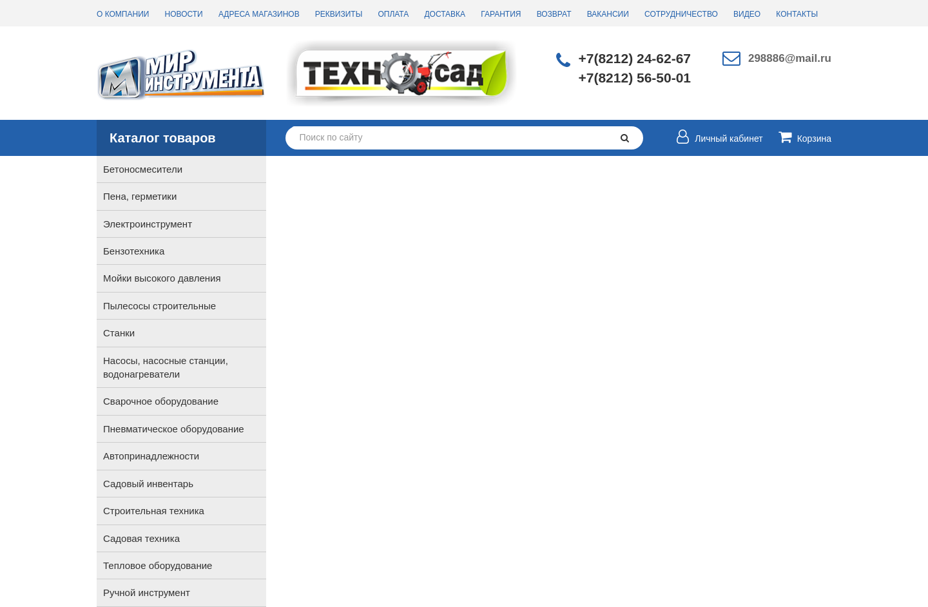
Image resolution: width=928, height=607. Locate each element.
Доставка (444, 14)
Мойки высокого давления (162, 278)
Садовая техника (141, 538)
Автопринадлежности (151, 455)
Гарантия (501, 14)
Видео (746, 14)
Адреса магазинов (259, 14)
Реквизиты (338, 14)
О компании (123, 14)
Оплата (393, 14)
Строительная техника (153, 510)
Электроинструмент (147, 223)
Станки (119, 332)
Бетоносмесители (142, 169)
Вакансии (608, 14)
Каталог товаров (163, 138)
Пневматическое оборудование (173, 428)
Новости (184, 14)
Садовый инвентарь (148, 483)
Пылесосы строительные (159, 305)
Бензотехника (133, 251)
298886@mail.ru (789, 58)
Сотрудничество (681, 14)
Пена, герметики (140, 196)
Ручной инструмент (146, 592)
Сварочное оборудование (160, 401)
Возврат (554, 14)
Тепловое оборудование (157, 565)
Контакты (797, 14)
